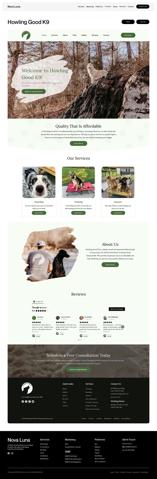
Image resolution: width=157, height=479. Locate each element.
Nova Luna (19, 440)
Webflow (97, 447)
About (115, 6)
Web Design (44, 444)
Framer (97, 453)
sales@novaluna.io (131, 447)
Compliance (44, 456)
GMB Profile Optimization (73, 459)
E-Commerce (44, 447)
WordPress (98, 456)
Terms (117, 472)
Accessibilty (144, 472)
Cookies (122, 472)
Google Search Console (72, 447)
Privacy (128, 472)
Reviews (122, 6)
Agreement (135, 472)
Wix (96, 444)
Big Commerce (99, 459)
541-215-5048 (129, 450)
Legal (112, 472)
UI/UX (42, 453)
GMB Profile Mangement (73, 462)
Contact (131, 6)
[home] (14, 6)
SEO (66, 444)
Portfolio (108, 6)
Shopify (97, 450)
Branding (43, 450)
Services (81, 6)
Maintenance (44, 459)
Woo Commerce (100, 462)
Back (128, 22)
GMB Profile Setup (71, 456)
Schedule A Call (143, 6)
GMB (67, 451)
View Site (143, 22)
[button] (81, 6)
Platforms (99, 6)
